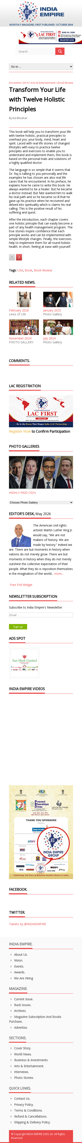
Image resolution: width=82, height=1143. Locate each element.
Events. (16, 966)
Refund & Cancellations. (28, 1116)
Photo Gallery (52, 314)
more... (59, 574)
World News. (20, 1054)
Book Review (43, 270)
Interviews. (19, 1072)
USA (20, 270)
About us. (18, 954)
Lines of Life (17, 314)
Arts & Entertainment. (26, 1066)
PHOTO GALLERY (21, 342)
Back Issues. (20, 1005)
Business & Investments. (28, 1060)
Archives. (17, 1011)
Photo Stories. (21, 1078)
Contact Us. (19, 1099)
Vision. (16, 960)
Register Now (20, 431)
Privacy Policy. (21, 1105)
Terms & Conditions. (25, 1110)
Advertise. (18, 1027)
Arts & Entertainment (43, 83)
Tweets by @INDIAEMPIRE (27, 924)
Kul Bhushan (20, 118)
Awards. (17, 972)
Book (28, 270)
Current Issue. (21, 999)
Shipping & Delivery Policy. (29, 1122)
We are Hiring (21, 978)
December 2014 (18, 83)
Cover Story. (20, 1048)
